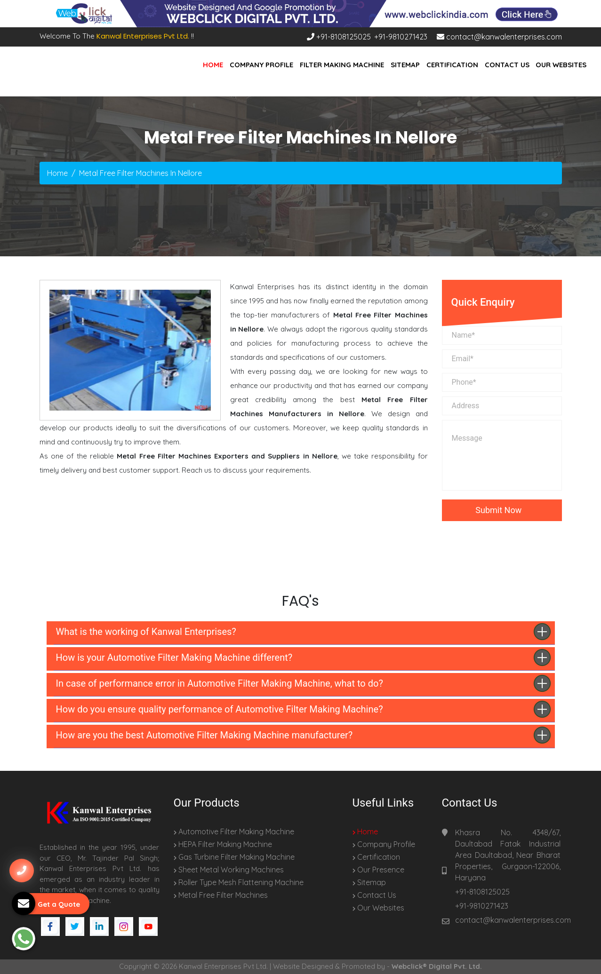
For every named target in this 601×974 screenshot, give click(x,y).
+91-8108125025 (339, 36)
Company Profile (261, 64)
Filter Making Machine (342, 64)
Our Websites (561, 64)
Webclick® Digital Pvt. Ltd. (437, 966)
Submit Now (501, 510)
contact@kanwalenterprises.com (499, 36)
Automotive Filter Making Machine (234, 831)
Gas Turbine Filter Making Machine (234, 857)
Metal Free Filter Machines (221, 895)
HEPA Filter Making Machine (223, 844)
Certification (452, 64)
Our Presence (378, 869)
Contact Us (507, 64)
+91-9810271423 (400, 36)
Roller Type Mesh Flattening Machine (239, 882)
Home (213, 64)
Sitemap (405, 64)
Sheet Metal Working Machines (229, 869)
